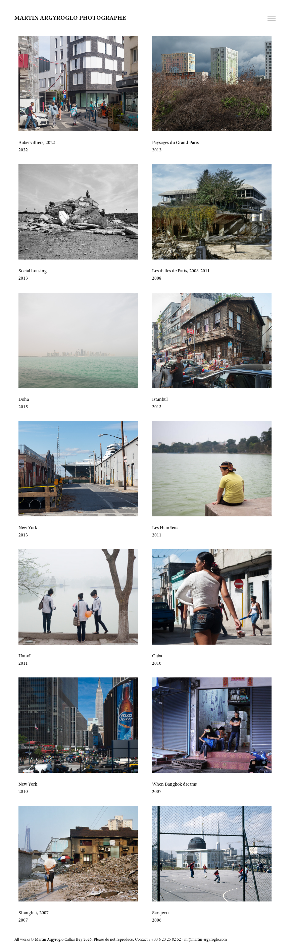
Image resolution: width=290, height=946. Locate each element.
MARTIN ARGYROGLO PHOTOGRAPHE (70, 17)
